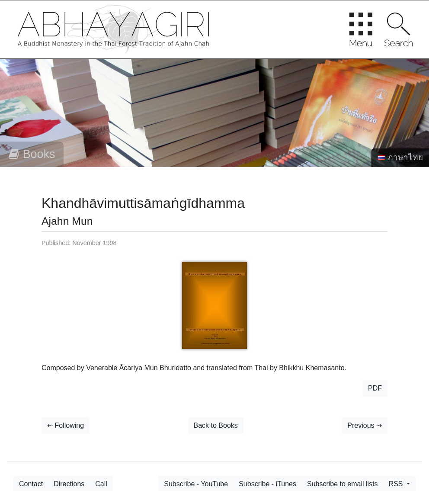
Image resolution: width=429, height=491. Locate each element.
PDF (375, 388)
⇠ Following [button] (65, 425)
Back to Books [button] (216, 425)
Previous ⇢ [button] (364, 425)
